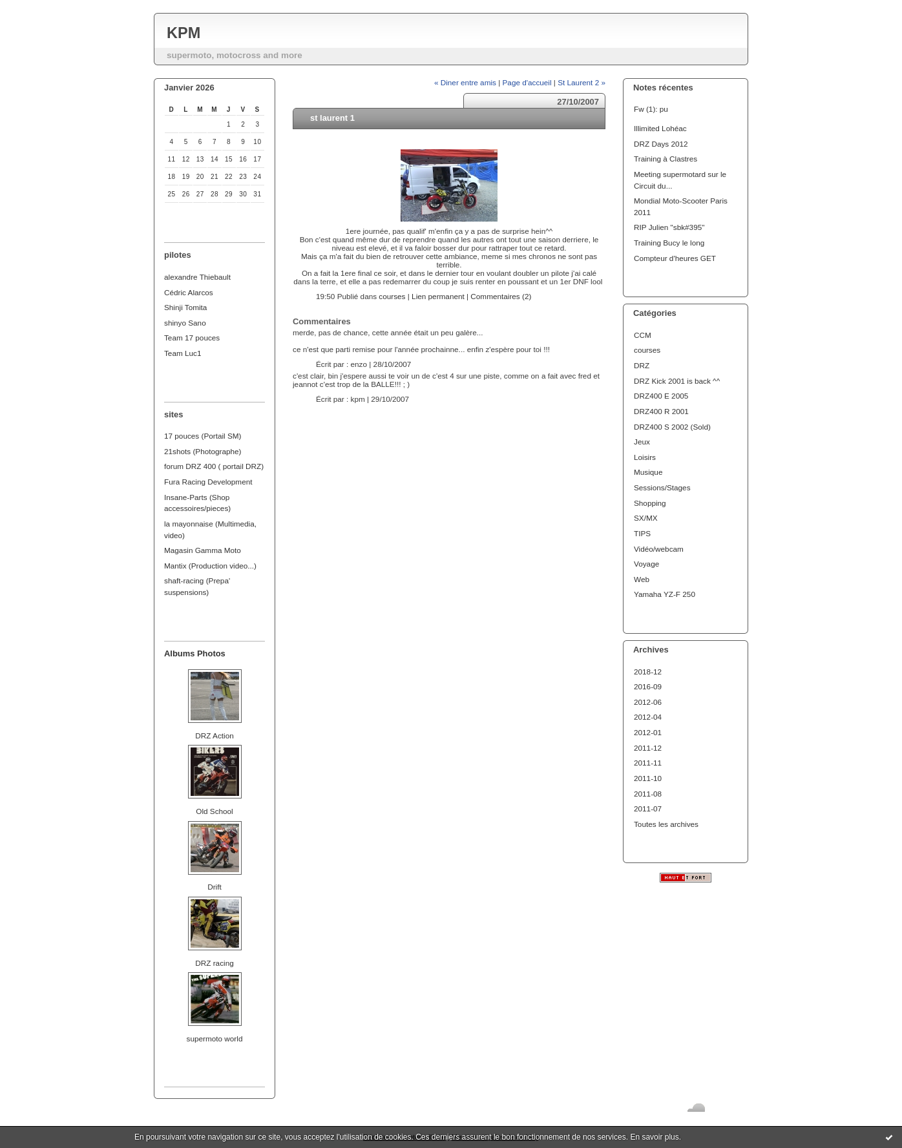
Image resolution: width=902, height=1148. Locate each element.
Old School (214, 811)
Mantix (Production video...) (210, 565)
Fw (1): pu (651, 109)
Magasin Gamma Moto (202, 550)
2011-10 (648, 778)
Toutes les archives (666, 824)
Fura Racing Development (208, 481)
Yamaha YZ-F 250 (664, 594)
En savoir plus (654, 1137)
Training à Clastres (665, 158)
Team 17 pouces (192, 337)
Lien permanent (438, 296)
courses (647, 350)
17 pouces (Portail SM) (203, 436)
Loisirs (645, 457)
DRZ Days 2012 (661, 144)
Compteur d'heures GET (675, 258)
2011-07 (648, 808)
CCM (642, 335)
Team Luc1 (182, 353)
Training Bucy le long (669, 242)
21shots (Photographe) (203, 451)
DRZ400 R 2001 (661, 411)
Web (641, 579)
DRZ (641, 365)
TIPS (642, 533)
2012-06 (648, 702)
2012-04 (648, 717)
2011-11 (648, 762)
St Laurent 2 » (581, 82)
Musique (648, 472)
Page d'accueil (527, 82)
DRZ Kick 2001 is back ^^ (677, 381)
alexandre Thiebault (197, 277)
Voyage (646, 563)
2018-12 (648, 671)
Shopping (650, 503)
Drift (214, 886)
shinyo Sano (185, 322)
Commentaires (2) (500, 296)
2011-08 (648, 793)
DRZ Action (214, 735)
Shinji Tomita (185, 307)
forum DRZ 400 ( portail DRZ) (214, 466)
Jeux (642, 441)
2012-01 (648, 732)
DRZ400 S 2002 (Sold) (672, 427)
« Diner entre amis (465, 82)
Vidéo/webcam (659, 549)
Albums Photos (195, 653)
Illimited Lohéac (660, 128)
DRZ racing (214, 963)
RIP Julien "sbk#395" (669, 227)
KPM (183, 33)
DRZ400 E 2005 (661, 395)
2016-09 (648, 686)
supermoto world (215, 1038)
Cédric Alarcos (188, 292)
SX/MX (646, 518)
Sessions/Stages (662, 487)
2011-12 (648, 748)
